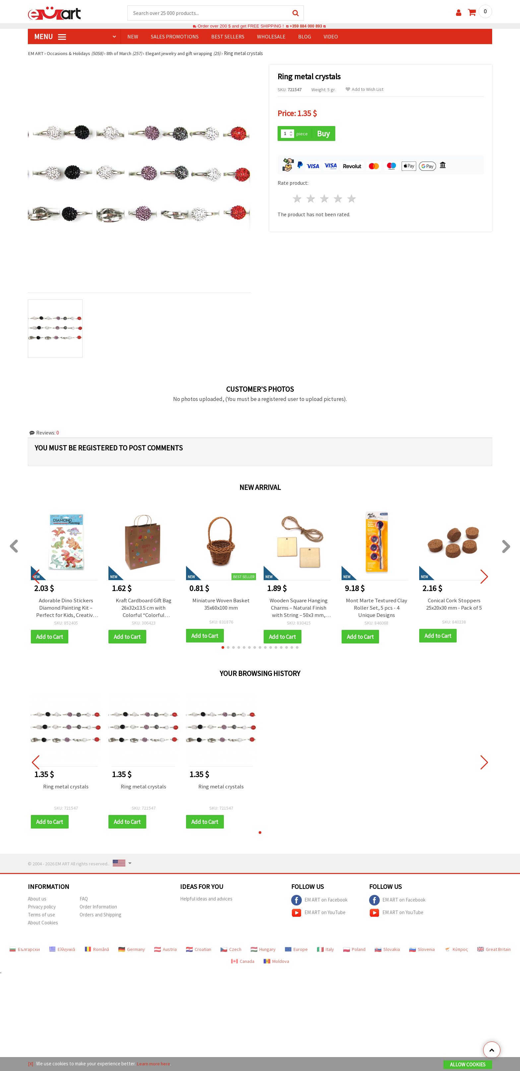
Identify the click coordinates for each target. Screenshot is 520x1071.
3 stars (325, 198)
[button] (223, 648)
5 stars (351, 198)
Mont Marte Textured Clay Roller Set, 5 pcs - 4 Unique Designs (376, 608)
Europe (296, 950)
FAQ (84, 900)
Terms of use (41, 915)
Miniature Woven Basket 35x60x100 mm (221, 604)
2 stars (311, 198)
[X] (30, 1064)
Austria (165, 950)
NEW (132, 36)
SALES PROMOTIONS (175, 36)
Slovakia (387, 950)
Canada (242, 962)
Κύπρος (456, 950)
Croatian (198, 950)
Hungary (263, 950)
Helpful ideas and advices (206, 900)
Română (97, 950)
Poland (354, 950)
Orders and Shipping (100, 915)
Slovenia (422, 950)
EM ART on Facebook (319, 901)
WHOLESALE (271, 36)
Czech (231, 950)
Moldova (276, 962)
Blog (304, 36)
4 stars (338, 198)
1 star (297, 198)
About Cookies (43, 923)
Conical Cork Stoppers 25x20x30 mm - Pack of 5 (454, 604)
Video (331, 36)
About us (37, 900)
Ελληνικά (62, 950)
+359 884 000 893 (305, 26)
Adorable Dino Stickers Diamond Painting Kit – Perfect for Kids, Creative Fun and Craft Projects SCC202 (66, 608)
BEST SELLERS (227, 36)
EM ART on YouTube (318, 913)
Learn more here (154, 1064)
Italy (325, 950)
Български (24, 950)
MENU (50, 36)
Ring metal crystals (66, 787)
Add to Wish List (364, 89)
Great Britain (494, 950)
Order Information (98, 907)
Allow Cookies (468, 1065)
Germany (131, 950)
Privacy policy (42, 907)
